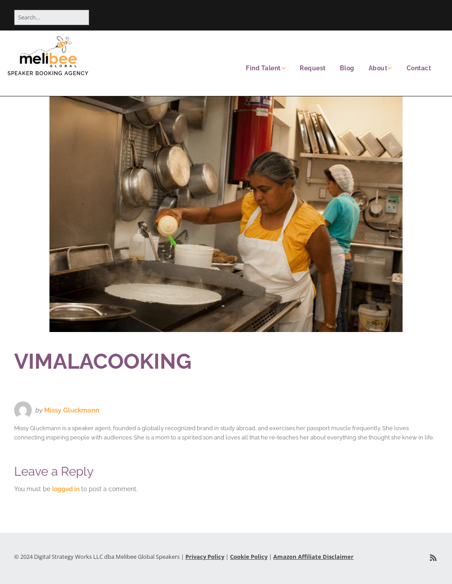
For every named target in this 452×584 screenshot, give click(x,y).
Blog (347, 68)
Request (313, 68)
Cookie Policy (248, 557)
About (378, 68)
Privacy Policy (204, 557)
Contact (419, 68)
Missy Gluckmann (71, 410)
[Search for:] (51, 17)
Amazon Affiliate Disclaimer (313, 557)
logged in (65, 488)
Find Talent (263, 68)
